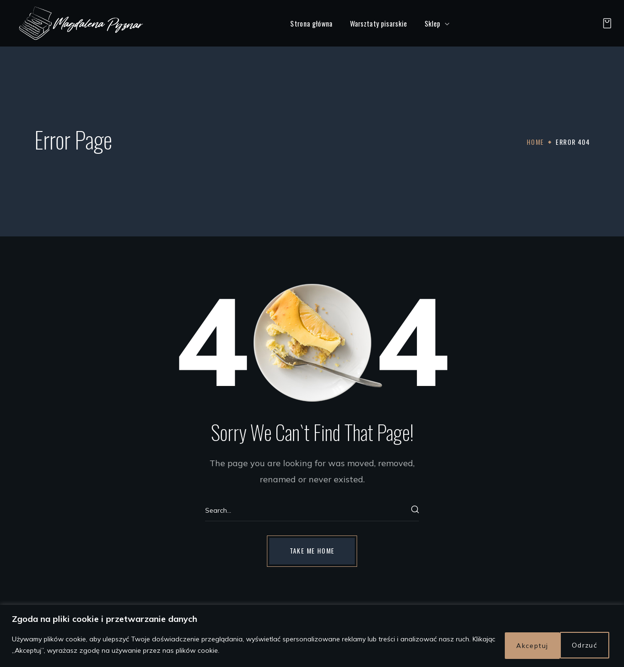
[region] (312, 637)
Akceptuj (582, 645)
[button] (604, 23)
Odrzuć (521, 645)
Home (535, 142)
